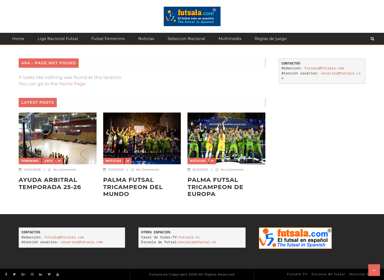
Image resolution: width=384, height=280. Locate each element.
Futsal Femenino (108, 38)
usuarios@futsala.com (82, 242)
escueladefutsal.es (197, 242)
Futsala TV (297, 274)
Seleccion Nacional (186, 38)
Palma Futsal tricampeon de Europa (215, 187)
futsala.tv (189, 237)
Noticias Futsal (364, 274)
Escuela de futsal (328, 274)
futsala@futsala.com (324, 68)
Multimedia (230, 38)
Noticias (146, 38)
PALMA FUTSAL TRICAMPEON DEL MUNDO (133, 187)
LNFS (49, 161)
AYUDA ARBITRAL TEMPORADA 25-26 (50, 183)
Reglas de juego (271, 38)
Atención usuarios (30, 50)
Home (18, 38)
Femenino (30, 161)
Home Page (72, 83)
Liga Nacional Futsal (58, 38)
